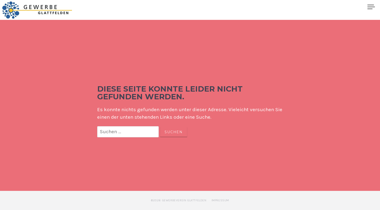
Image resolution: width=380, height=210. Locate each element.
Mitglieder (312, 7)
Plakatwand (347, 7)
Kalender (281, 7)
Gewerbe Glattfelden (41, 10)
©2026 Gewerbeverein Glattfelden (178, 200)
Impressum (220, 200)
